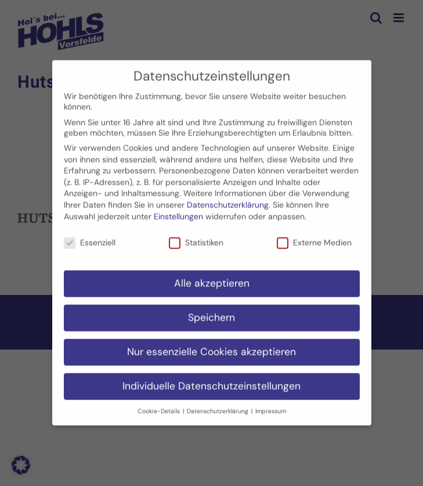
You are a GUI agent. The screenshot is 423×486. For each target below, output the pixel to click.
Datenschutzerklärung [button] (218, 406)
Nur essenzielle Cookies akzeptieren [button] (211, 347)
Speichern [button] (211, 313)
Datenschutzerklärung (228, 200)
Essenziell (89, 238)
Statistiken (196, 238)
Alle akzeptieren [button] (212, 278)
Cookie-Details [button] (160, 406)
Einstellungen (178, 211)
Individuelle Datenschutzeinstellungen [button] (211, 381)
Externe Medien (314, 238)
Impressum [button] (270, 406)
